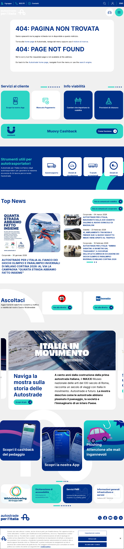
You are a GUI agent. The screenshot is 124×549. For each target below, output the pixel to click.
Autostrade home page (38, 62)
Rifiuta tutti (92, 539)
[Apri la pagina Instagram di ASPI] (116, 517)
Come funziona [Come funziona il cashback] (104, 131)
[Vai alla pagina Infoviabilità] (110, 12)
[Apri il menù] (119, 12)
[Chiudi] (120, 538)
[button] (90, 262)
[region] (62, 538)
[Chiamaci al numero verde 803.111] (19, 3)
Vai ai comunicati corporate (104, 209)
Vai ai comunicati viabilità (105, 201)
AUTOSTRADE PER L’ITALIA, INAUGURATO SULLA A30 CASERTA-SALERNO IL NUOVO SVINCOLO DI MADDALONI (99, 221)
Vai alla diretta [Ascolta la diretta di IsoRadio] (101, 307)
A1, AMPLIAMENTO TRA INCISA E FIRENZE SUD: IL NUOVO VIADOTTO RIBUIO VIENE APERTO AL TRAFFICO (99, 235)
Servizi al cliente (15, 86)
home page (29, 41)
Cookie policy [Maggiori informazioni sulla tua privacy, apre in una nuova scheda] (46, 547)
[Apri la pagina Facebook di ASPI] (105, 517)
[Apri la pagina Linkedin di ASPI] (121, 517)
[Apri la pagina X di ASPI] (100, 517)
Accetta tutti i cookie (92, 544)
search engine (85, 62)
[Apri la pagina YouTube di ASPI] (110, 517)
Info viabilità (74, 86)
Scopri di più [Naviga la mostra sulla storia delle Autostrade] (21, 402)
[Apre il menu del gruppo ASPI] (7, 3)
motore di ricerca (80, 41)
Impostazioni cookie (92, 533)
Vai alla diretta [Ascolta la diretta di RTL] (59, 307)
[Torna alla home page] (13, 12)
